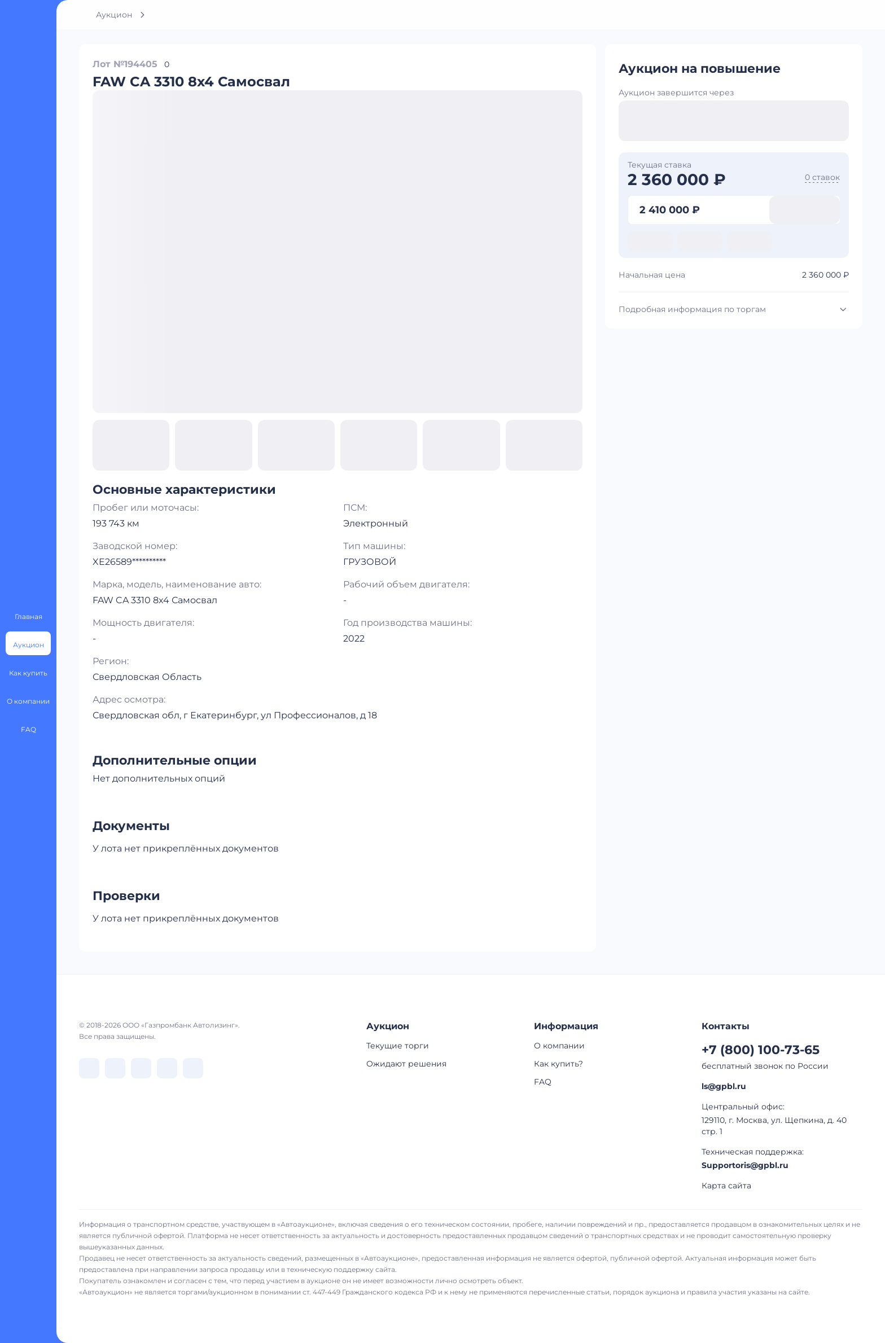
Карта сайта (726, 1185)
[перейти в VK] (89, 1068)
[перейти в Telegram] (115, 1068)
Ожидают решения (406, 1064)
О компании (559, 1046)
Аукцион (114, 15)
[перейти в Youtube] (193, 1068)
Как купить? (558, 1064)
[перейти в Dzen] (141, 1068)
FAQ (542, 1082)
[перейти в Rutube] (167, 1068)
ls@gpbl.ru (724, 1086)
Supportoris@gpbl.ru (745, 1165)
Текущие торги (397, 1046)
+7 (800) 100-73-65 (761, 1049)
